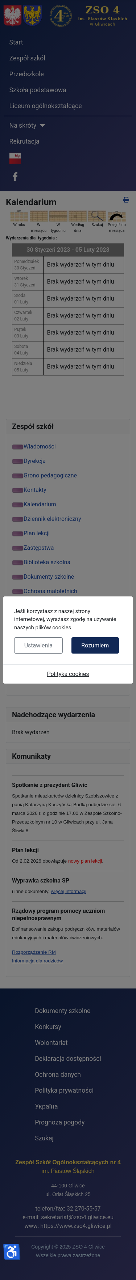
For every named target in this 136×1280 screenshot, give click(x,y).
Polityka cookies (68, 674)
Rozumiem (95, 645)
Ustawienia (38, 645)
